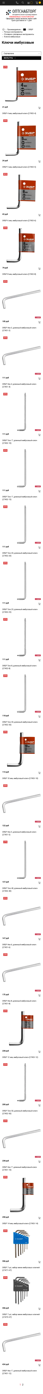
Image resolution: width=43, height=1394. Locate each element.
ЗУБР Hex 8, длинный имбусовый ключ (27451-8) (19, 1002)
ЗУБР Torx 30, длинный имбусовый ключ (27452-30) (19, 723)
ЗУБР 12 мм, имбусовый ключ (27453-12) (20, 1057)
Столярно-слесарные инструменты (19, 34)
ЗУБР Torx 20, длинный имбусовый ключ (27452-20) (19, 554)
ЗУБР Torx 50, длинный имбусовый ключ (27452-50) (19, 1112)
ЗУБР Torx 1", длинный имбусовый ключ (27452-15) (19, 498)
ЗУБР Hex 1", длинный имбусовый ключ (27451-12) (19, 1372)
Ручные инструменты (13, 32)
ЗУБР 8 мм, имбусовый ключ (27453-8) (19, 274)
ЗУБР (30, 29)
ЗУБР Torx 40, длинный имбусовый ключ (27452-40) (19, 889)
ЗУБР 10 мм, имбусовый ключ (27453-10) (20, 778)
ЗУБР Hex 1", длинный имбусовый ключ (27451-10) (19, 1168)
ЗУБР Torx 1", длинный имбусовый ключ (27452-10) (19, 441)
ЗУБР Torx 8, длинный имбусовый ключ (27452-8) (19, 667)
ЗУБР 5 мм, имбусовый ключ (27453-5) (19, 167)
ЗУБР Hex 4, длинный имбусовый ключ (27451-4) (19, 385)
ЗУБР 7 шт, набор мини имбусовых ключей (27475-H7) (21, 1315)
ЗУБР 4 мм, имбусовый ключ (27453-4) (19, 113)
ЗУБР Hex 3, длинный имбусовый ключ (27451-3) (19, 329)
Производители (14, 29)
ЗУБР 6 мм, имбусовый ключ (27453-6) (19, 220)
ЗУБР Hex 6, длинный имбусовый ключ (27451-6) (19, 946)
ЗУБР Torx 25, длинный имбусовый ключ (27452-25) (19, 610)
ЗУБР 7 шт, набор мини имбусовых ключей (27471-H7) (21, 1268)
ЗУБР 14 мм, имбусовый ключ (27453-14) (20, 1223)
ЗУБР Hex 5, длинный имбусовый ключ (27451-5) (19, 833)
